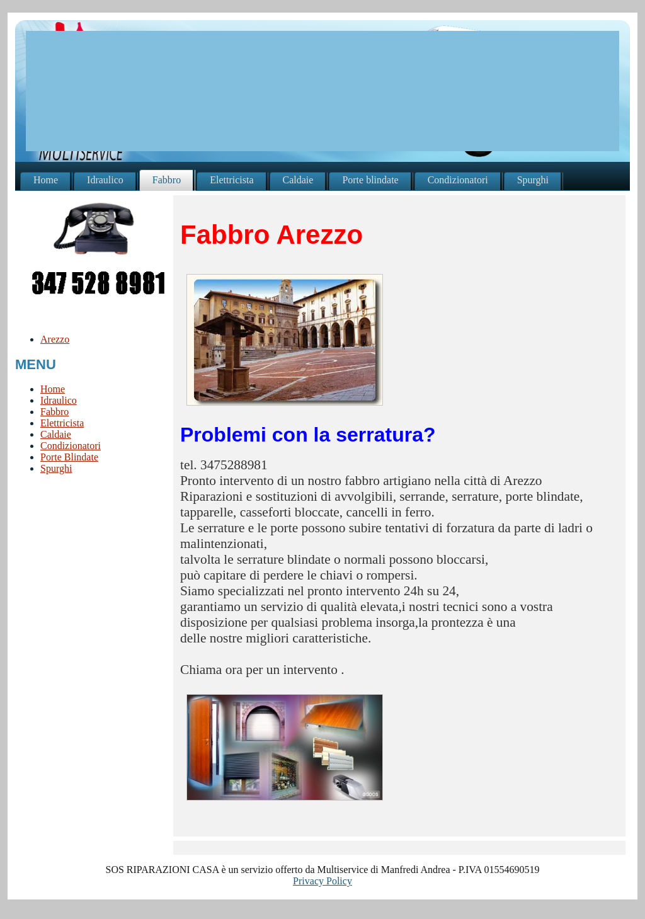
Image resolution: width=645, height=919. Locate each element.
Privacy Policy (322, 881)
